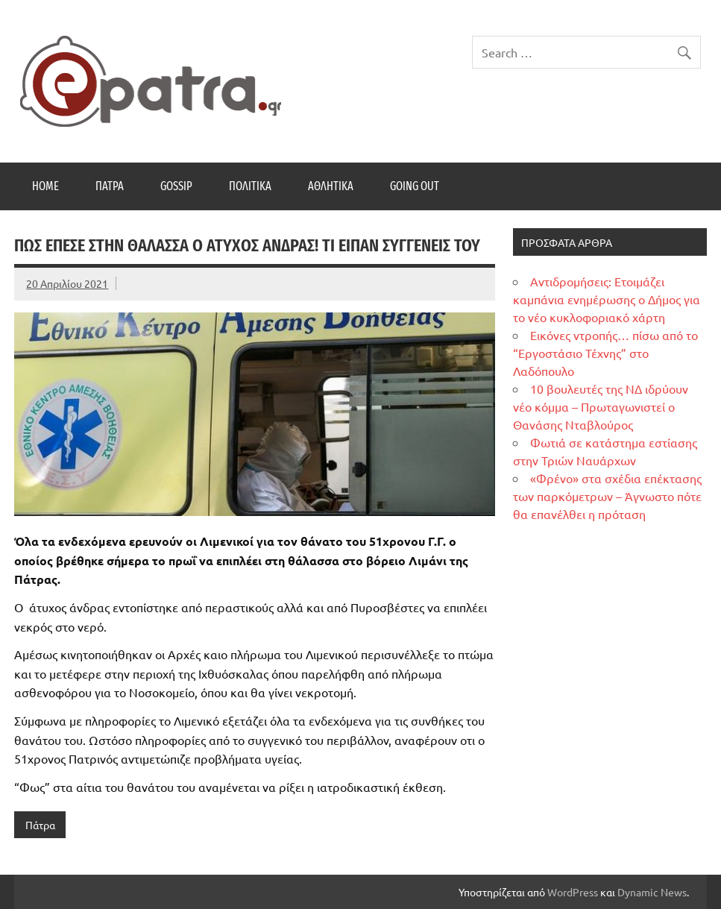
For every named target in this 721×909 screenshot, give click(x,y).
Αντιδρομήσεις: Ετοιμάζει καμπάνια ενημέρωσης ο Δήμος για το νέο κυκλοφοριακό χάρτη (606, 299)
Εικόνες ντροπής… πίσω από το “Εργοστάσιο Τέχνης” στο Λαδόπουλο (605, 352)
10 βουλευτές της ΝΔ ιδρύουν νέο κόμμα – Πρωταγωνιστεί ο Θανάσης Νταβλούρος (600, 406)
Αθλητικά (330, 186)
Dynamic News (652, 892)
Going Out (414, 186)
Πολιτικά (250, 186)
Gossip (176, 186)
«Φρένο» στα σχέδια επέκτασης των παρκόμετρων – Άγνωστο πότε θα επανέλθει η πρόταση (607, 496)
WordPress (572, 892)
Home (45, 186)
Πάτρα (109, 186)
